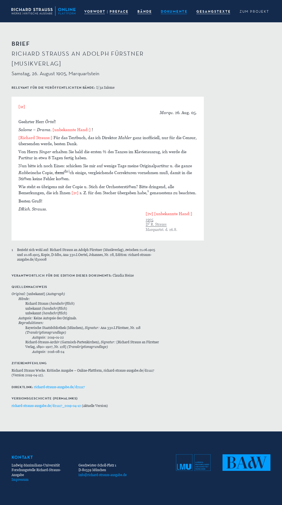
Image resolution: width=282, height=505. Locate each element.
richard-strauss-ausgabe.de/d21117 (59, 387)
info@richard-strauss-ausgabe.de (102, 475)
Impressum (20, 479)
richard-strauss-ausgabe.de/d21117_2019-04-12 (46, 406)
